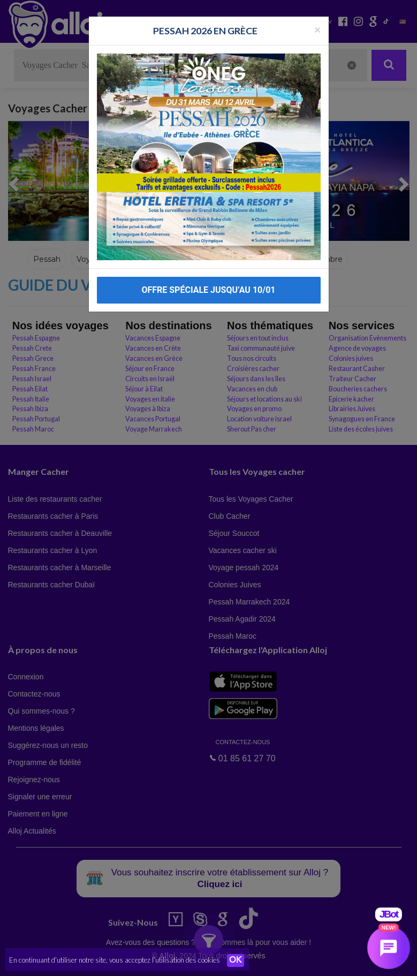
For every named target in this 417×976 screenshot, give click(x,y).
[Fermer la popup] (317, 26)
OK (235, 960)
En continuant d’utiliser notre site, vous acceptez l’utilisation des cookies (114, 960)
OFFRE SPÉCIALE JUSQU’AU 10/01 (208, 287)
